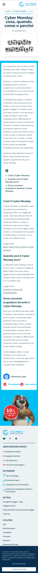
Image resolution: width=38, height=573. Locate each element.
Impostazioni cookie (19, 563)
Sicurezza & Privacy (10, 544)
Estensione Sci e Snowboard (17, 485)
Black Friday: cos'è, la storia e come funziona (18, 248)
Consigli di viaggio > (19, 11)
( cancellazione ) (10, 460)
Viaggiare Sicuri (9, 506)
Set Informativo (9, 528)
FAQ (4, 524)
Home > (8, 11)
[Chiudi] (35, 549)
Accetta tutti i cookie (19, 569)
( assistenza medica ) (12, 452)
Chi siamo (6, 536)
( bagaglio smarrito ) (11, 456)
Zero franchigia (12, 476)
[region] (19, 559)
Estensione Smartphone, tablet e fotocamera (19, 490)
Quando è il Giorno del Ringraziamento (12, 291)
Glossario (6, 540)
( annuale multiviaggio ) (14, 465)
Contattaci (7, 532)
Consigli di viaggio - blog (13, 502)
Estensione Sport (13, 480)
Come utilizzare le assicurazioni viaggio (18, 510)
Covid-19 (6, 514)
